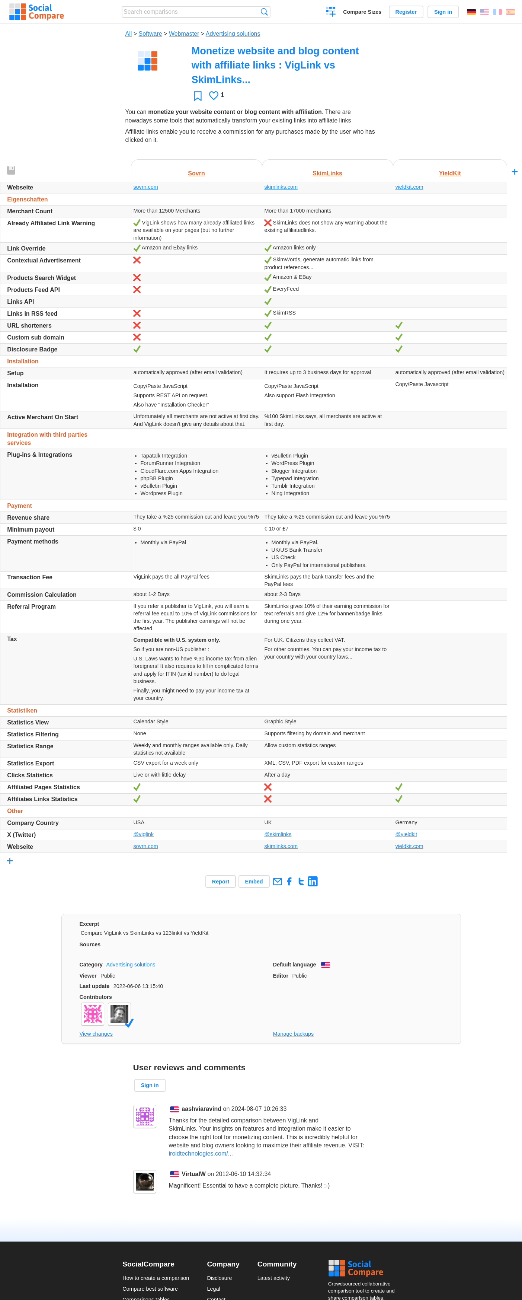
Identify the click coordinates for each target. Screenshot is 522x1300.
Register (406, 12)
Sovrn (196, 173)
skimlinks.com (281, 187)
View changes (96, 1034)
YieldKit (450, 173)
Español (510, 12)
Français (497, 12)
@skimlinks (277, 834)
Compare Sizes (362, 12)
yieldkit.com (409, 187)
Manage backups (293, 1034)
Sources (90, 944)
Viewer (88, 976)
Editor (281, 976)
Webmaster (184, 34)
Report (220, 882)
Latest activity (273, 1278)
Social (364, 1268)
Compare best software (150, 1289)
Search (264, 11)
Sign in (443, 12)
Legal (213, 1289)
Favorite (198, 96)
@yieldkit (406, 834)
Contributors (96, 997)
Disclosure (219, 1278)
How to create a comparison (155, 1278)
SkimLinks (327, 173)
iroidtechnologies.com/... (201, 1153)
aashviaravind (201, 1109)
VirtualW (194, 1174)
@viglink (143, 834)
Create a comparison (331, 13)
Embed (254, 882)
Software (150, 34)
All (128, 34)
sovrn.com (145, 187)
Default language (294, 965)
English (484, 12)
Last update (95, 986)
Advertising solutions (233, 34)
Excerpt (89, 924)
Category (91, 965)
